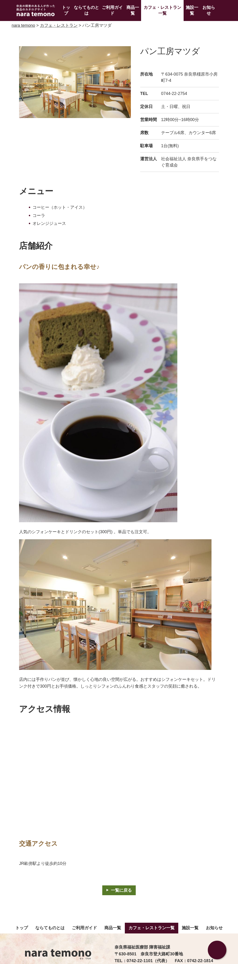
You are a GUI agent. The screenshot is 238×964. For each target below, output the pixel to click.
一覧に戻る (121, 890)
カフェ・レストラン (59, 25)
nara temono (23, 25)
